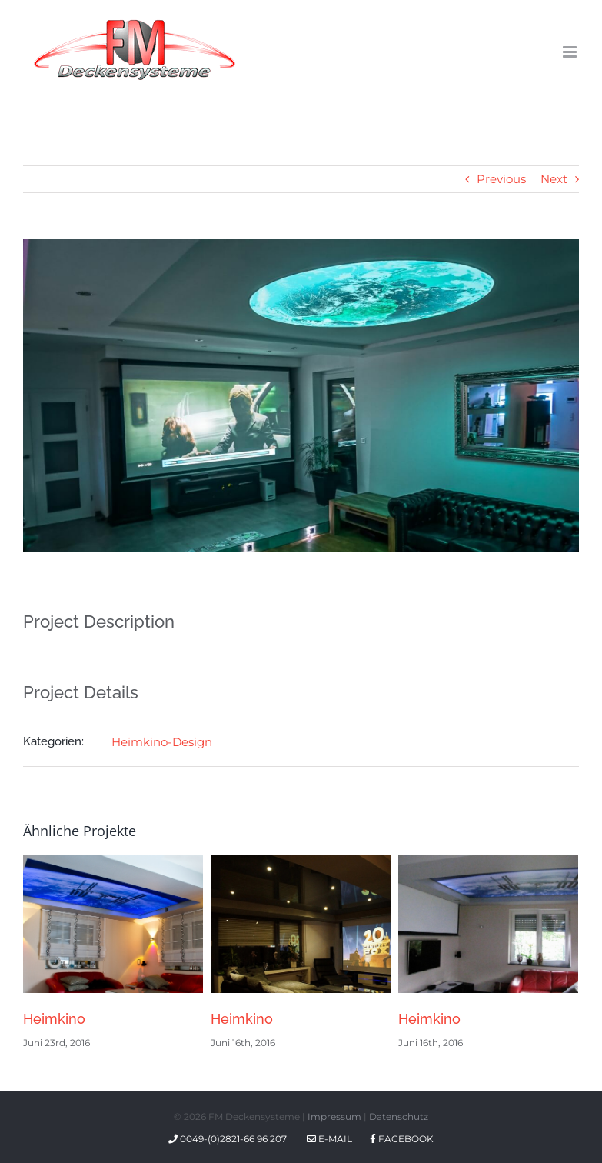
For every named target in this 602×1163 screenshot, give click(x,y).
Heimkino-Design (161, 742)
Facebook (402, 1139)
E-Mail (329, 1139)
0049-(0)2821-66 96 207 (229, 1139)
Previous (501, 179)
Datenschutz (398, 1116)
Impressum (334, 1116)
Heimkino (54, 1019)
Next (553, 179)
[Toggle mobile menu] (571, 52)
